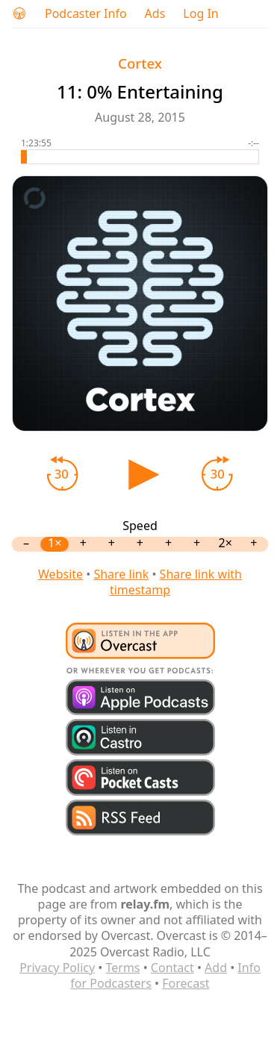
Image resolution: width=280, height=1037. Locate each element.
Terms (122, 967)
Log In (200, 14)
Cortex (140, 63)
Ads (155, 14)
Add (216, 967)
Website (60, 574)
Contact (172, 967)
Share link (121, 574)
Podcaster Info (86, 14)
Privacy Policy (57, 967)
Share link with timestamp (176, 582)
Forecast (185, 983)
